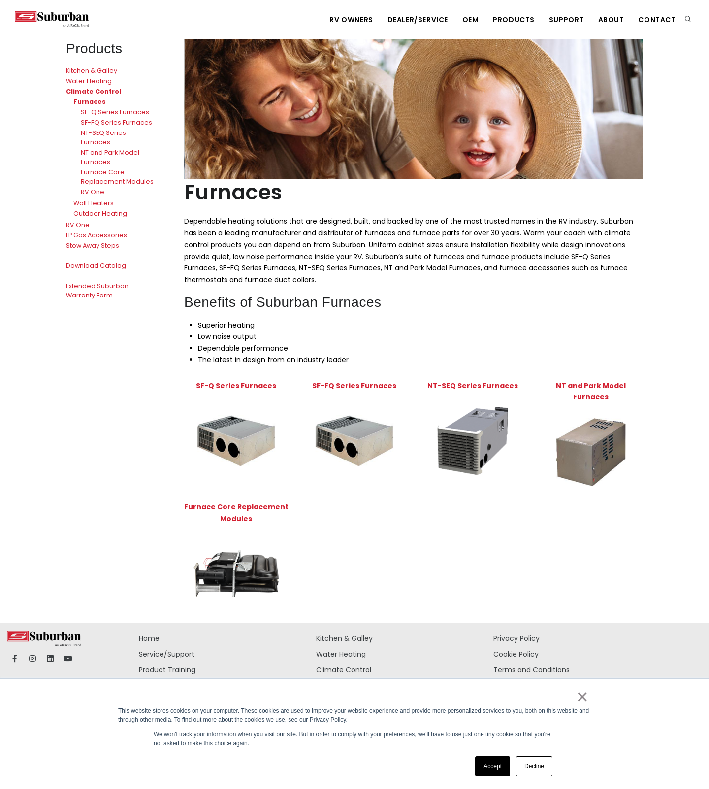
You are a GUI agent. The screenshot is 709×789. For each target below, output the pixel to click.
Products (512, 20)
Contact (657, 20)
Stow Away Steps (92, 245)
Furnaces (89, 102)
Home (149, 638)
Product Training (167, 670)
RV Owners (347, 20)
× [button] (582, 696)
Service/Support (166, 654)
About (610, 20)
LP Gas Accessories (96, 235)
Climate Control (93, 91)
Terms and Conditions (531, 670)
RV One (92, 192)
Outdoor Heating (100, 213)
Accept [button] (492, 766)
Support (565, 20)
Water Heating (89, 81)
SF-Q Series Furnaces (115, 112)
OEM (467, 20)
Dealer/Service (414, 20)
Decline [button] (534, 766)
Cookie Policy (516, 654)
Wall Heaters (93, 203)
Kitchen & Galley (91, 70)
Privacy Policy (516, 638)
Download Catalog (96, 266)
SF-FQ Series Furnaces (116, 122)
